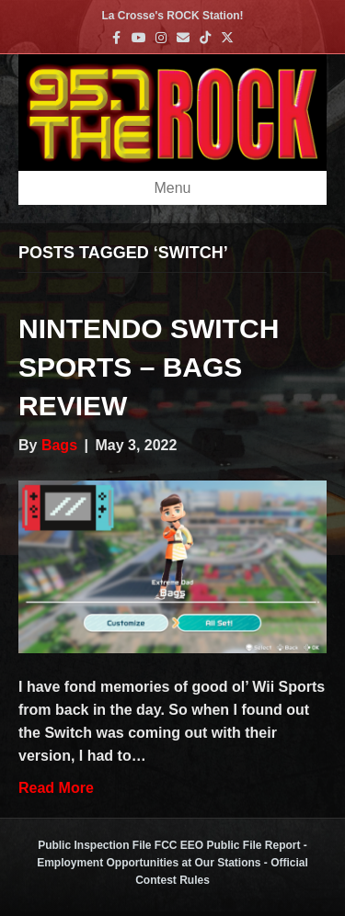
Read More (56, 788)
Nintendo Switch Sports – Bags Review (148, 367)
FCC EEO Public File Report (228, 845)
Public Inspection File (94, 845)
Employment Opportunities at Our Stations (148, 862)
